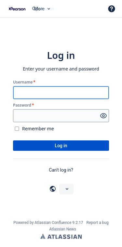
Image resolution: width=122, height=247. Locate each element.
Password (23, 105)
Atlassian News (62, 229)
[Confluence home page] (17, 9)
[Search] (34, 8)
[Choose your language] (66, 189)
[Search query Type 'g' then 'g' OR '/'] (65, 9)
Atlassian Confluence (52, 222)
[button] (111, 9)
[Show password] (103, 115)
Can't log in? (61, 170)
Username (24, 82)
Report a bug (98, 222)
